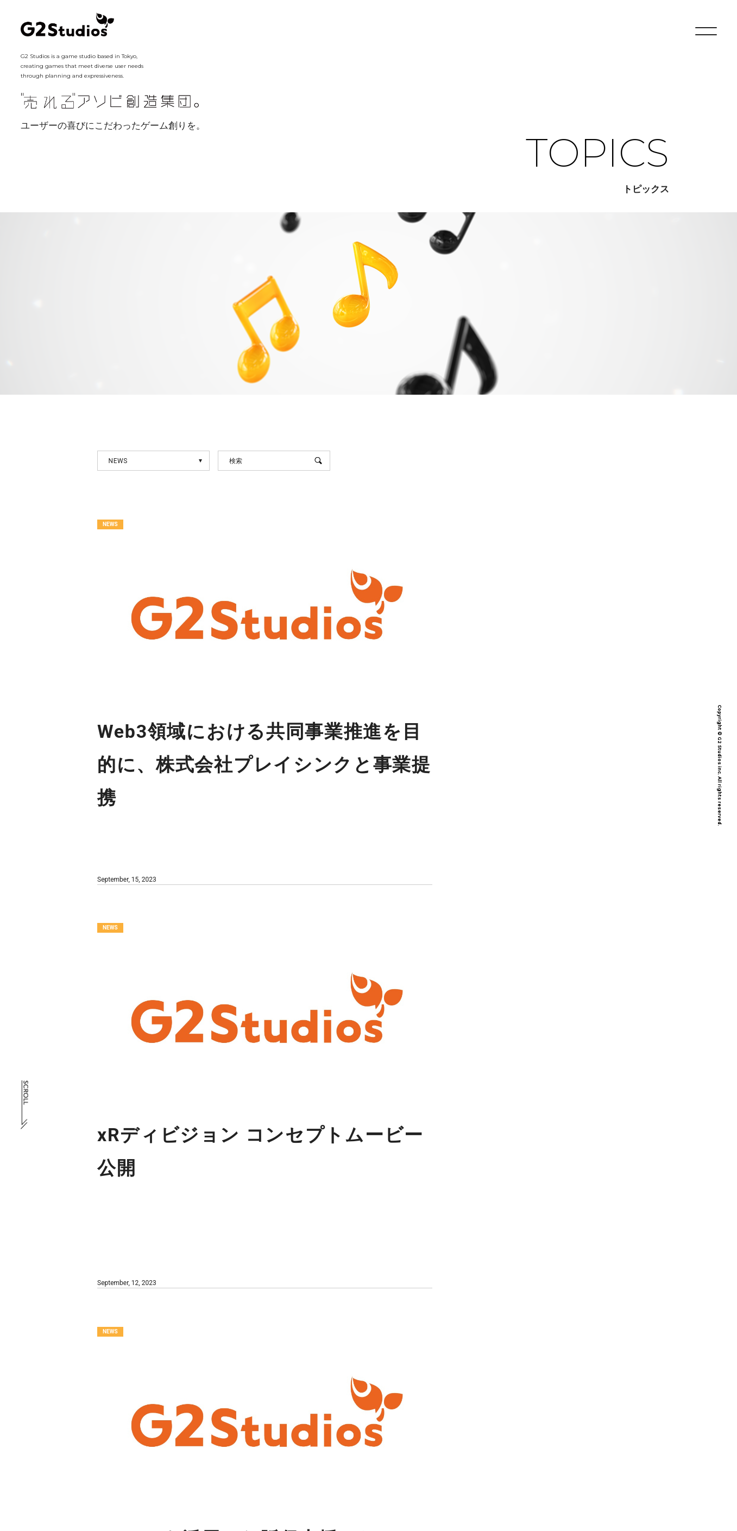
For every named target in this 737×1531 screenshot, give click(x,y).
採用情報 (529, 1438)
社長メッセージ (247, 1438)
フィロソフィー (158, 1438)
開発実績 (390, 1438)
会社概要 (324, 1438)
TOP (88, 1438)
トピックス (459, 1438)
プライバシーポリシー (617, 1438)
